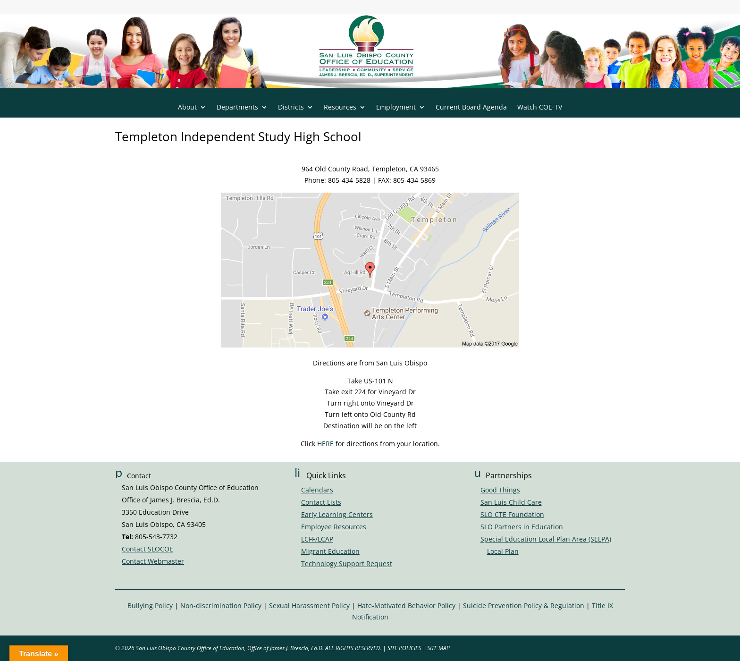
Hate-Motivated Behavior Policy (406, 605)
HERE (325, 443)
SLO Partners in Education (521, 526)
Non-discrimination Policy (220, 605)
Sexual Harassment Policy (309, 605)
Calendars (317, 489)
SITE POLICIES (404, 648)
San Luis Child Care (511, 502)
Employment (396, 107)
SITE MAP (438, 648)
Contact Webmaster (153, 561)
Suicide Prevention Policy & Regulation (523, 605)
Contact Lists (321, 502)
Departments (237, 107)
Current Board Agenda (471, 107)
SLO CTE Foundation (512, 514)
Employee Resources (333, 526)
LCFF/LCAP (317, 538)
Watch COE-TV (539, 107)
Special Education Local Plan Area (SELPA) (545, 538)
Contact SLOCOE (147, 548)
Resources (340, 107)
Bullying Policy (150, 605)
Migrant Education (330, 551)
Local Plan (503, 551)
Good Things (500, 489)
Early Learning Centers (337, 514)
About (187, 107)
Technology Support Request (346, 563)
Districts (291, 107)
